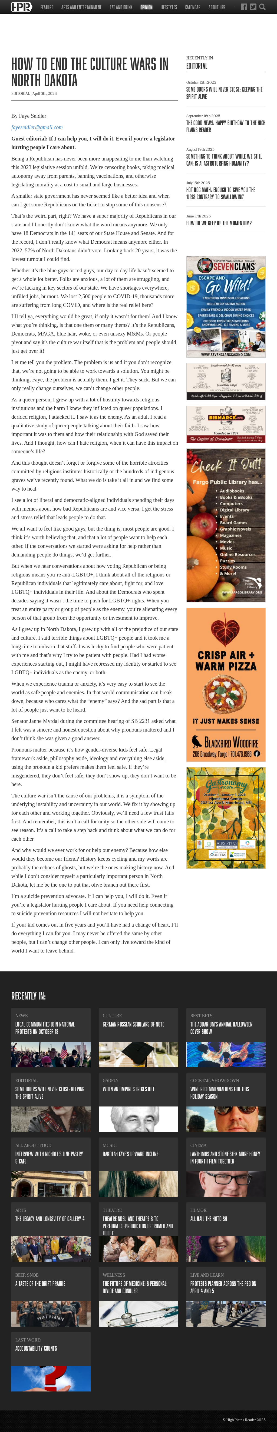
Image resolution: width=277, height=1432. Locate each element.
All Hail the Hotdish (208, 1218)
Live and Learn (207, 1275)
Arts (20, 1210)
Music (109, 1145)
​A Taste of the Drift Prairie (40, 1283)
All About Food (33, 1145)
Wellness (114, 1275)
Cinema (198, 1145)
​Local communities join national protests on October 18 (45, 1028)
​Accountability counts (36, 1348)
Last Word (28, 1340)
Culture (112, 1015)
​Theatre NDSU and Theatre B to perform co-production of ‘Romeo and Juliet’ (138, 1225)
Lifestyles (169, 7)
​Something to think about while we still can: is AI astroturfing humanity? (224, 160)
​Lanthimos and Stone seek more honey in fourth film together (225, 1157)
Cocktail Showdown (214, 1080)
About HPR (217, 7)
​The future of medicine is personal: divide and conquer (135, 1287)
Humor (198, 1210)
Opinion (147, 7)
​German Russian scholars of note (133, 1024)
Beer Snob (27, 1275)
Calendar (193, 7)
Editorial (196, 65)
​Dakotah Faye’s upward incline (130, 1154)
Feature (47, 7)
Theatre (112, 1210)
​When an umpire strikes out (128, 1089)
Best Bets (201, 1015)
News (21, 1015)
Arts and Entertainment (81, 7)
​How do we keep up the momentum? (219, 223)
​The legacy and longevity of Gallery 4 (50, 1218)
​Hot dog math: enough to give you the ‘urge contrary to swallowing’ (220, 193)
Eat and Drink (121, 7)
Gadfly (110, 1080)
